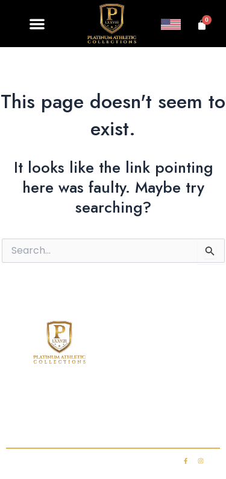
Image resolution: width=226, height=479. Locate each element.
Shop (70, 399)
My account (165, 423)
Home (28, 399)
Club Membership (135, 399)
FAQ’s (200, 399)
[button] (37, 23)
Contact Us (59, 423)
